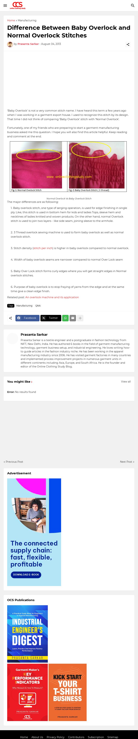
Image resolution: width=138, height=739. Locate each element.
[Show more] (80, 318)
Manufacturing (27, 20)
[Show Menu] (5, 6)
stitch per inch (42, 248)
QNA (38, 305)
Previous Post (14, 461)
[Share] (128, 44)
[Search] (133, 6)
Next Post (126, 461)
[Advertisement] (69, 80)
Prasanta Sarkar (34, 335)
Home (11, 20)
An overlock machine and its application (52, 297)
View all (126, 381)
